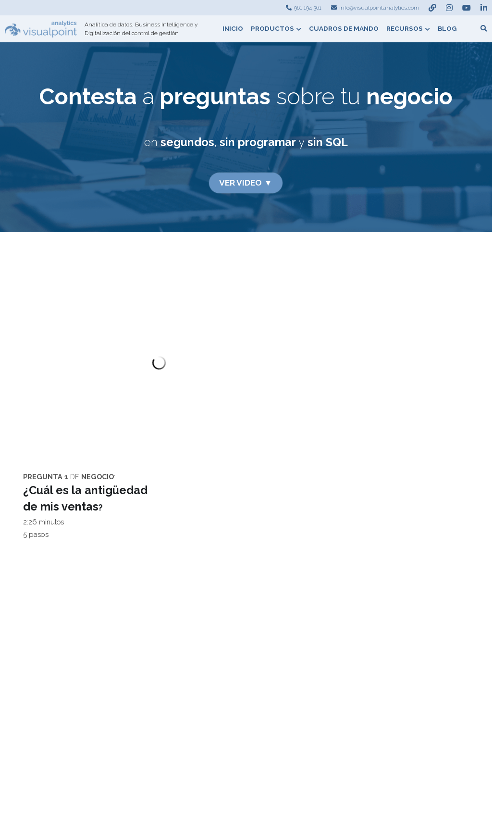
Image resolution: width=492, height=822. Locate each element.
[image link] (41, 28)
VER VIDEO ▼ (246, 182)
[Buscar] (483, 28)
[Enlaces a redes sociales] (432, 8)
